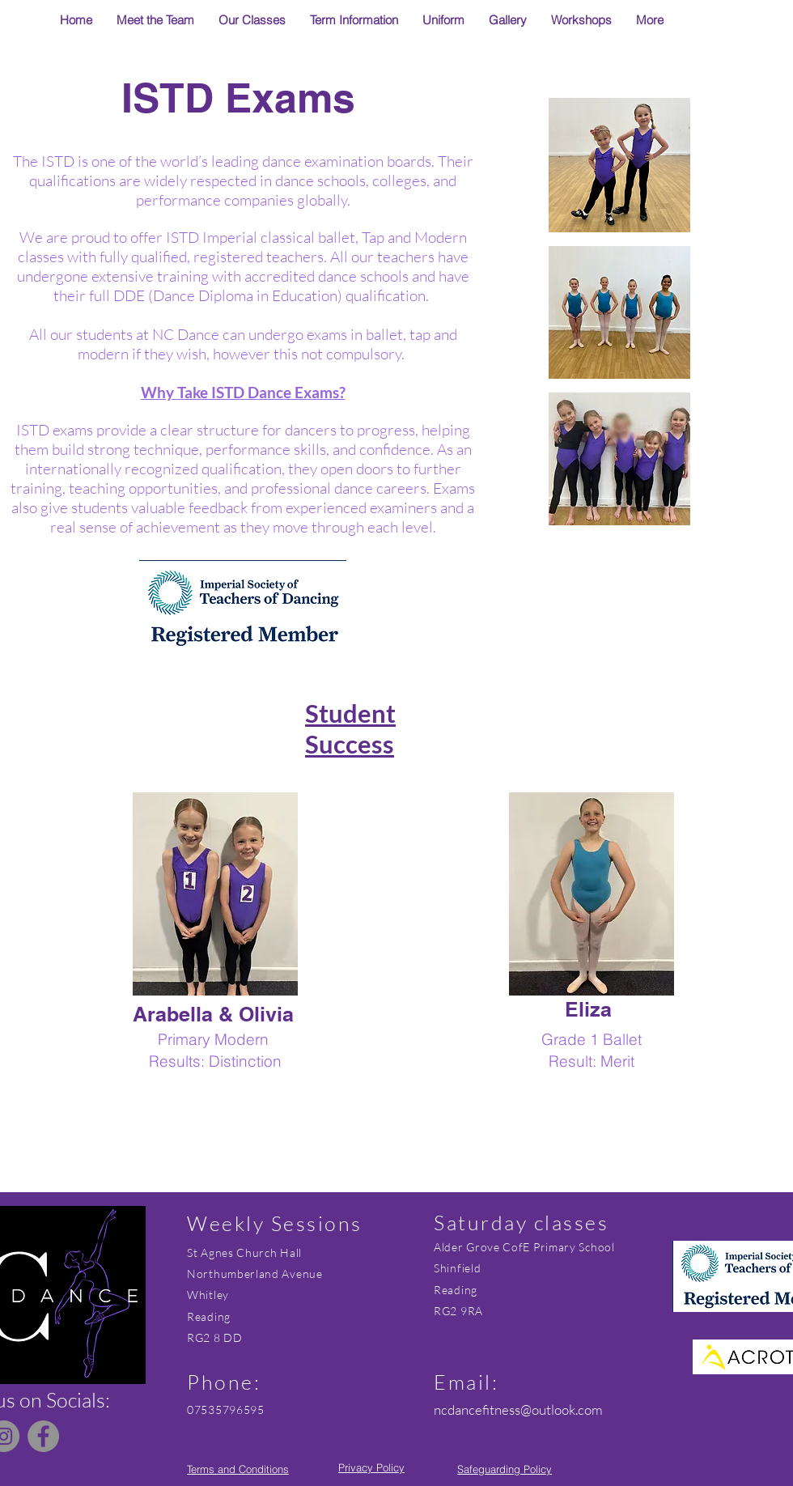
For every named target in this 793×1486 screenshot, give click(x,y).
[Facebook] (43, 1436)
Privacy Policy (371, 1467)
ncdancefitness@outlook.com (518, 1409)
